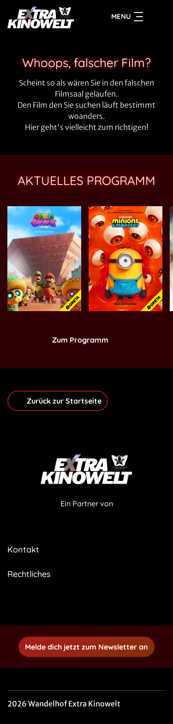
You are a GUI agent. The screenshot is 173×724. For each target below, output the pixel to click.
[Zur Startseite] (40, 16)
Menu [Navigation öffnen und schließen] (127, 16)
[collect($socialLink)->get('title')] (76, 605)
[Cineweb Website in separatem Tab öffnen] (86, 513)
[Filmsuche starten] (156, 16)
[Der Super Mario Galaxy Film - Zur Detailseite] (44, 258)
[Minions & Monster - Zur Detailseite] (125, 258)
